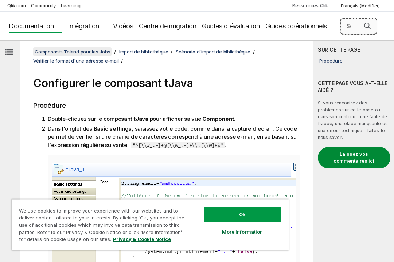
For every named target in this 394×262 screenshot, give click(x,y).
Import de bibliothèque (143, 52)
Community (43, 5)
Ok (201, 202)
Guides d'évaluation (231, 26)
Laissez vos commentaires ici (353, 157)
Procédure (331, 61)
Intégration (83, 26)
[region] (126, 218)
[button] (367, 25)
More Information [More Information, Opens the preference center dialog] (201, 219)
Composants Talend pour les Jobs (72, 52)
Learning (70, 5)
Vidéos (123, 26)
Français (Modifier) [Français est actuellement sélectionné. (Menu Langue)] (361, 5)
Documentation (31, 26)
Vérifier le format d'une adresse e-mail (75, 61)
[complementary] (353, 151)
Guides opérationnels (296, 26)
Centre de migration (167, 26)
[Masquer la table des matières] (9, 52)
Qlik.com (16, 5)
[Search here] (359, 26)
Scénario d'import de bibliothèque (213, 52)
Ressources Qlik (310, 5)
